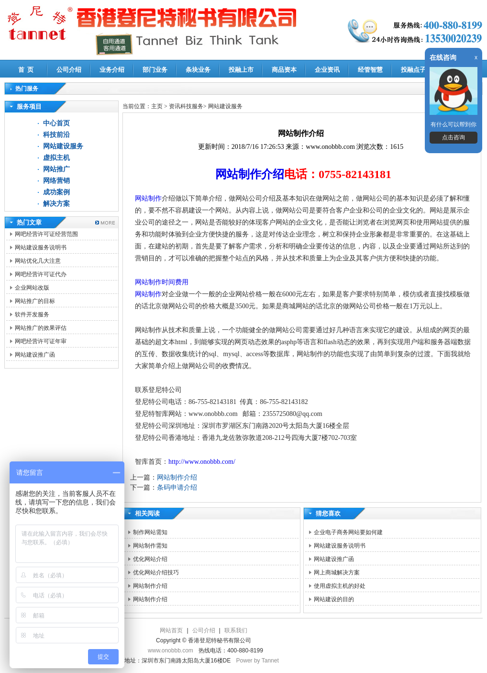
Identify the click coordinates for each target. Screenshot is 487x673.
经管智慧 (370, 69)
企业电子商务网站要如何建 (348, 532)
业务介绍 (112, 69)
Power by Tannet (257, 660)
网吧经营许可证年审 (40, 341)
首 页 (26, 69)
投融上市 (241, 69)
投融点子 (413, 69)
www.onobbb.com (170, 650)
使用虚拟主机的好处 (339, 586)
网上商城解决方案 (337, 572)
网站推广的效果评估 (40, 328)
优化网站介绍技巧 (156, 572)
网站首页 (171, 630)
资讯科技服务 (186, 106)
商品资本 (284, 69)
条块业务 (198, 69)
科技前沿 (56, 134)
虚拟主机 (56, 157)
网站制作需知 (150, 545)
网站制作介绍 (249, 174)
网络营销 (56, 180)
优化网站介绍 (150, 559)
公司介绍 (68, 69)
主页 (157, 106)
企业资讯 (327, 69)
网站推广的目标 (35, 301)
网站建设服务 (63, 146)
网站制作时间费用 (161, 282)
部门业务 (155, 69)
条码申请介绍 (177, 487)
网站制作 (148, 198)
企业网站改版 (32, 287)
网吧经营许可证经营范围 (46, 234)
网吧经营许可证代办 (40, 274)
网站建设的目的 (334, 599)
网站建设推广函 (35, 354)
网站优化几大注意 (38, 261)
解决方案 (56, 203)
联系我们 (235, 630)
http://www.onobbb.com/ (201, 461)
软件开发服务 (32, 314)
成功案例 (56, 192)
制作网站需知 (150, 532)
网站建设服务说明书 (40, 247)
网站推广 (56, 169)
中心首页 (56, 123)
